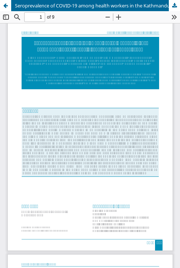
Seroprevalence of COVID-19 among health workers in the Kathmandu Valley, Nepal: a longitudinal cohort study (97, 5)
